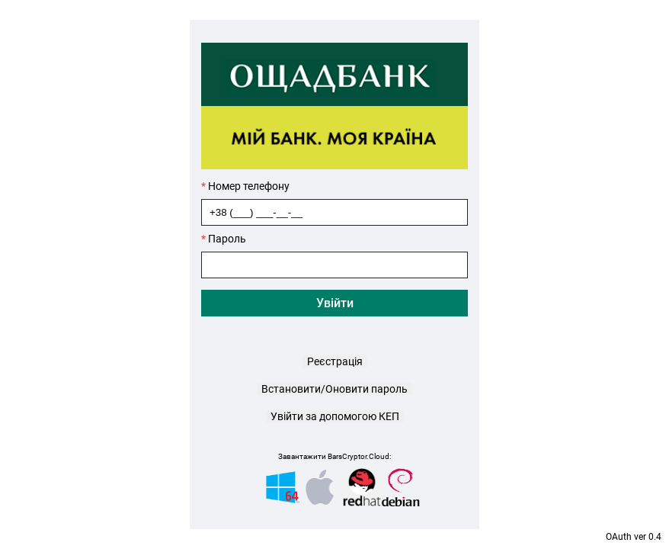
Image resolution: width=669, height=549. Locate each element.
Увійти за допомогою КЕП (334, 416)
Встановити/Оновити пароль (334, 389)
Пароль (223, 238)
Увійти (335, 303)
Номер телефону (245, 186)
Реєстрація (335, 361)
